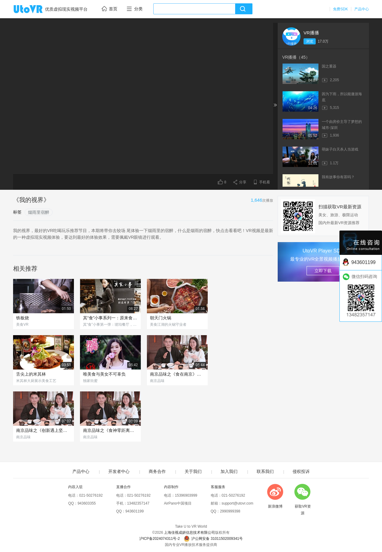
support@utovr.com (237, 503)
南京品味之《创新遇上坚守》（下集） (43, 430)
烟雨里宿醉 (38, 212)
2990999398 (230, 511)
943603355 (87, 503)
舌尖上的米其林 (31, 374)
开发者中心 (119, 471)
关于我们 (193, 471)
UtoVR (34, 9)
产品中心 (361, 9)
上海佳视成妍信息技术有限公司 (189, 532)
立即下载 (323, 270)
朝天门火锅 (160, 317)
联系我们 (265, 471)
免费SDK (340, 9)
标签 (17, 212)
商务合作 (157, 471)
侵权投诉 (301, 471)
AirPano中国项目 (178, 503)
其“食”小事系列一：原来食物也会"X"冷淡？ (110, 317)
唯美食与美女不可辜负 (104, 374)
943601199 (134, 511)
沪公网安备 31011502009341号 (213, 538)
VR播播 (311, 32)
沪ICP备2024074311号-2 (159, 538)
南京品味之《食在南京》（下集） (177, 374)
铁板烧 (22, 317)
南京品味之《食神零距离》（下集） (110, 430)
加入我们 (229, 471)
